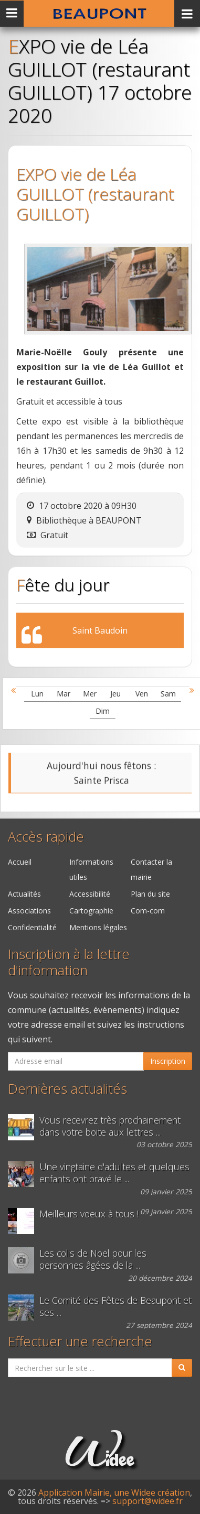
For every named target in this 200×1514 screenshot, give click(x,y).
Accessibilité (89, 894)
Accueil (19, 862)
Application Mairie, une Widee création (114, 1492)
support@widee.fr (147, 1501)
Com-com (148, 911)
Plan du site (150, 894)
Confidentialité (32, 927)
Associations (29, 911)
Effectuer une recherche (80, 1341)
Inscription (167, 1061)
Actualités (24, 894)
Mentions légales (98, 927)
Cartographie (91, 911)
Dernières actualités (67, 1089)
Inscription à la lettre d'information (69, 962)
